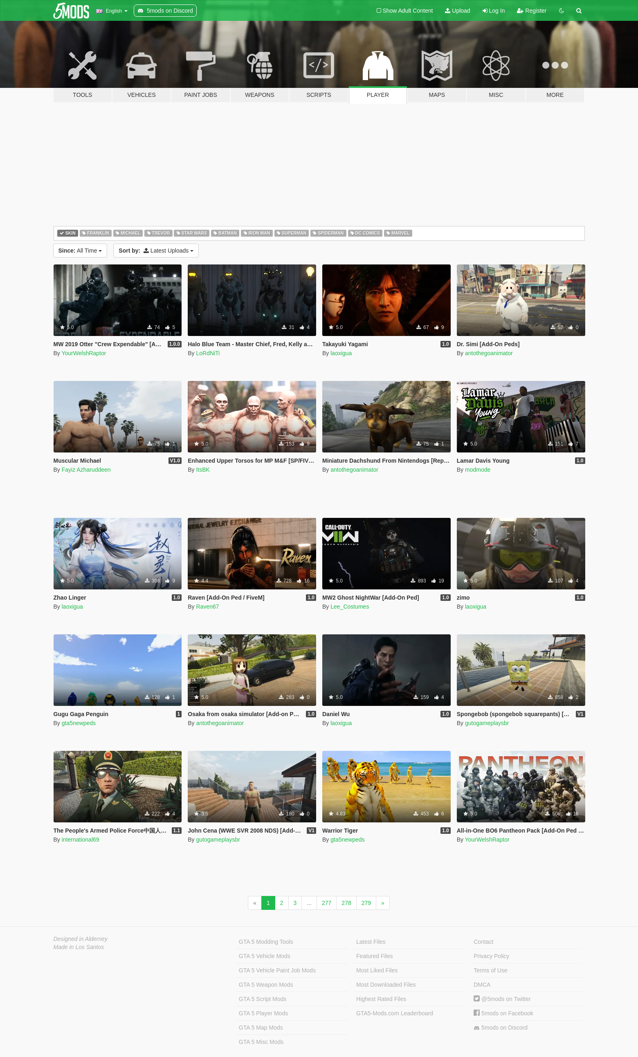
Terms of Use (490, 970)
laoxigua (341, 353)
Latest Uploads (156, 250)
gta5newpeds (79, 723)
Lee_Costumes (349, 606)
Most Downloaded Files (386, 984)
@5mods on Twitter (502, 999)
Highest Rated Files (381, 999)
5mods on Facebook (503, 1013)
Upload (457, 10)
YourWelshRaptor (83, 353)
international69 (80, 839)
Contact (483, 941)
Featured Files (374, 956)
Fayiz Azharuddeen (86, 469)
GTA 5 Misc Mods (261, 1042)
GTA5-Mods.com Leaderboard (394, 1013)
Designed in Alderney (81, 939)
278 (346, 903)
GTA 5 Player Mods (263, 1013)
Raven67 (207, 606)
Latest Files (371, 941)
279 (366, 903)
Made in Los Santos (79, 947)
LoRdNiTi (208, 353)
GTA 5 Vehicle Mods (264, 956)
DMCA (482, 984)
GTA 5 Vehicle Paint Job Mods (277, 970)
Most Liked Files (377, 970)
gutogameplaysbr (487, 723)
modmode (477, 469)
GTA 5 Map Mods (261, 1027)
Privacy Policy (491, 956)
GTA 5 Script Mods (262, 999)
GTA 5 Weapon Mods (266, 984)
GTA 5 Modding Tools (266, 941)
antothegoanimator (489, 353)
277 (326, 903)
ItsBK (202, 469)
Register (531, 10)
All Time (80, 250)
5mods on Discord (501, 1027)
